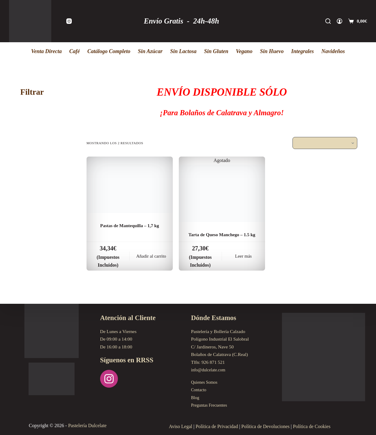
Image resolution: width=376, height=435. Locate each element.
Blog (195, 397)
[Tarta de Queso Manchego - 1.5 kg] (222, 193)
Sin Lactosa (183, 51)
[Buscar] (328, 21)
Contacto (199, 389)
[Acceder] (339, 21)
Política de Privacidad (217, 426)
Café (74, 51)
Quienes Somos (205, 382)
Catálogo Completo (109, 51)
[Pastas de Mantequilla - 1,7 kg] (130, 185)
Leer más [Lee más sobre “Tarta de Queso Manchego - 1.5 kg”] (243, 265)
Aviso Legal (180, 426)
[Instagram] (69, 21)
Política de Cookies (311, 426)
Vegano (244, 51)
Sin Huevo (272, 51)
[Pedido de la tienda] (324, 143)
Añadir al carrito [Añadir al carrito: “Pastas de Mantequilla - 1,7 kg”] (151, 265)
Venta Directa (46, 51)
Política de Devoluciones (265, 426)
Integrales (302, 51)
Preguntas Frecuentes (211, 405)
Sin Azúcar (150, 51)
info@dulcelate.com (210, 369)
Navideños (333, 51)
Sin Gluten (216, 51)
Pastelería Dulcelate (87, 425)
